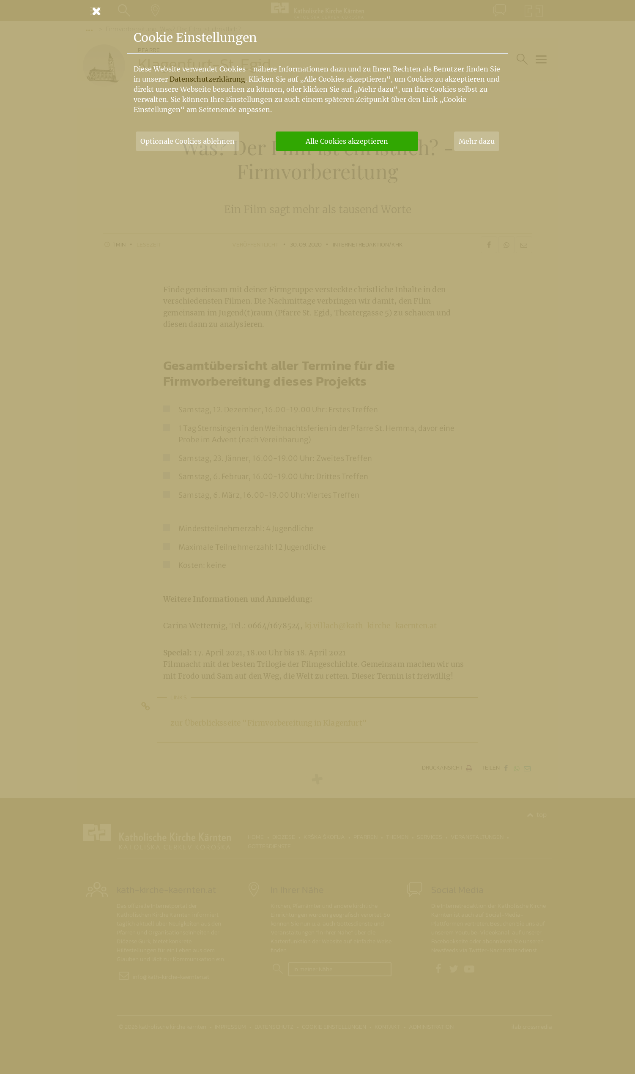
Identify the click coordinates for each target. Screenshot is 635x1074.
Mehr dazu (477, 141)
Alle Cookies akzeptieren (347, 141)
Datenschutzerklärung (207, 79)
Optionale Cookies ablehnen (187, 141)
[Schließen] (317, 11)
